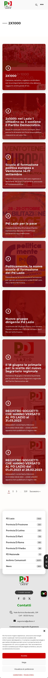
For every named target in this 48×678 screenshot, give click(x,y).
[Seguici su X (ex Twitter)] (29, 598)
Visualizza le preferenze (24, 669)
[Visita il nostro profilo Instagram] (46, 562)
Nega (24, 662)
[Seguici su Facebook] (18, 598)
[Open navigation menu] (42, 5)
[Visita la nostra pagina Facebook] (46, 558)
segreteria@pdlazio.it (26, 621)
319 (25, 491)
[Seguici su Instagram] (24, 598)
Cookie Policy (18, 675)
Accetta (24, 656)
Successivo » (35, 491)
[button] (44, 631)
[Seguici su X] (46, 566)
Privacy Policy (29, 675)
